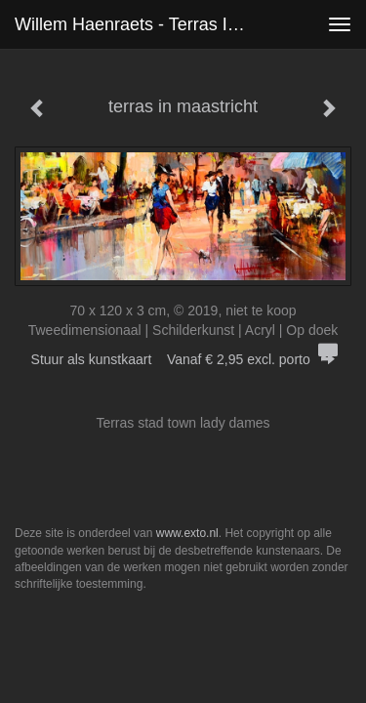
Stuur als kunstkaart (183, 359)
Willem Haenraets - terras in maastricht (140, 24)
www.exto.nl (187, 533)
